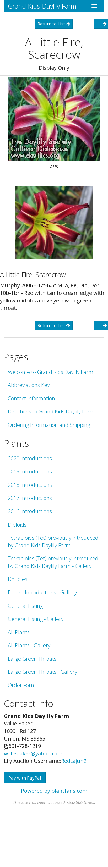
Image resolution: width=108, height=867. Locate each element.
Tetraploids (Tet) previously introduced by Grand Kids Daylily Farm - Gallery (53, 562)
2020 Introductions (30, 458)
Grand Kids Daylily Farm (42, 6)
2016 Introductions (30, 511)
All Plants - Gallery (29, 645)
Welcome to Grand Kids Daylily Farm (50, 371)
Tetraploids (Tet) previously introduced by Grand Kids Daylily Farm (53, 541)
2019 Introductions (30, 471)
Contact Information (31, 398)
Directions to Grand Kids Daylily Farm (51, 411)
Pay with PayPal (24, 778)
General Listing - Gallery (35, 618)
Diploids (17, 524)
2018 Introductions (30, 484)
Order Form (22, 685)
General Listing (25, 605)
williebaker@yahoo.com (33, 753)
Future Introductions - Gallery (42, 592)
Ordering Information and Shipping (49, 424)
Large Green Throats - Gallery (42, 671)
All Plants (19, 632)
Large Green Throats (32, 658)
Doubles (17, 579)
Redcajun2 (74, 760)
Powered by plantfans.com (54, 790)
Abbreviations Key (29, 385)
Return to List (53, 24)
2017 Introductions (30, 497)
